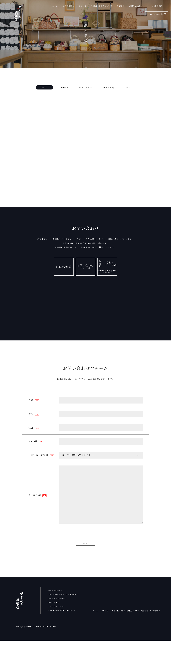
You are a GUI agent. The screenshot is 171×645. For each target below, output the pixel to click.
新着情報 (144, 615)
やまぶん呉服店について (130, 615)
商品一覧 (115, 615)
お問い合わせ (155, 615)
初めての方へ (105, 615)
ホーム (95, 615)
